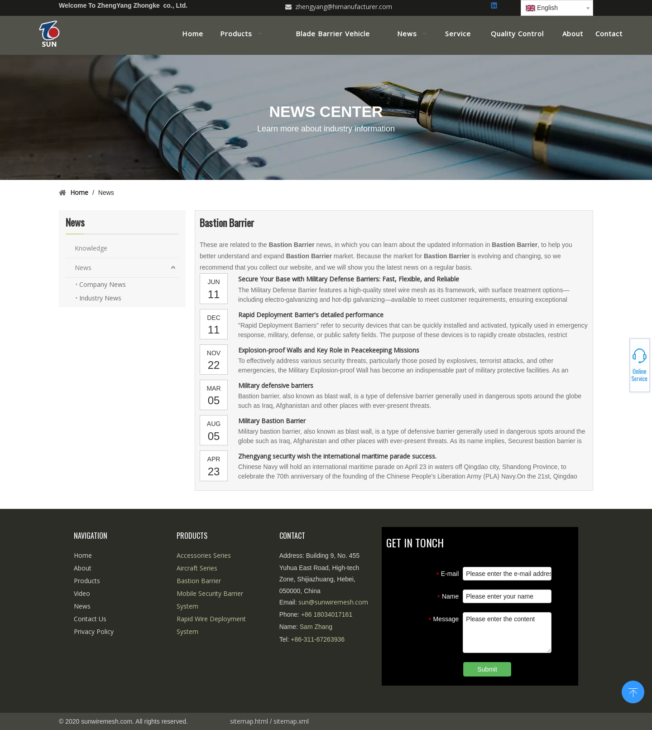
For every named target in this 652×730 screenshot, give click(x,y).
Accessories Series (204, 555)
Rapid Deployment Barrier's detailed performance (311, 314)
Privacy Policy (94, 631)
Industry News (100, 298)
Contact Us (90, 618)
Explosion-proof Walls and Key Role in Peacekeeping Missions (328, 350)
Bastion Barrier (199, 580)
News (83, 267)
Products (87, 580)
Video (82, 593)
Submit (487, 669)
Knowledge (91, 248)
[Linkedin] (494, 6)
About (82, 568)
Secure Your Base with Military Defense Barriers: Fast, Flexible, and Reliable (348, 279)
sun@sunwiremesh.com (333, 602)
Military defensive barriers (275, 385)
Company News (102, 284)
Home (83, 555)
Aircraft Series (197, 568)
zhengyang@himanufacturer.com (343, 6)
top (633, 691)
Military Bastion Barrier (272, 420)
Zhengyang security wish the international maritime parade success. (337, 456)
